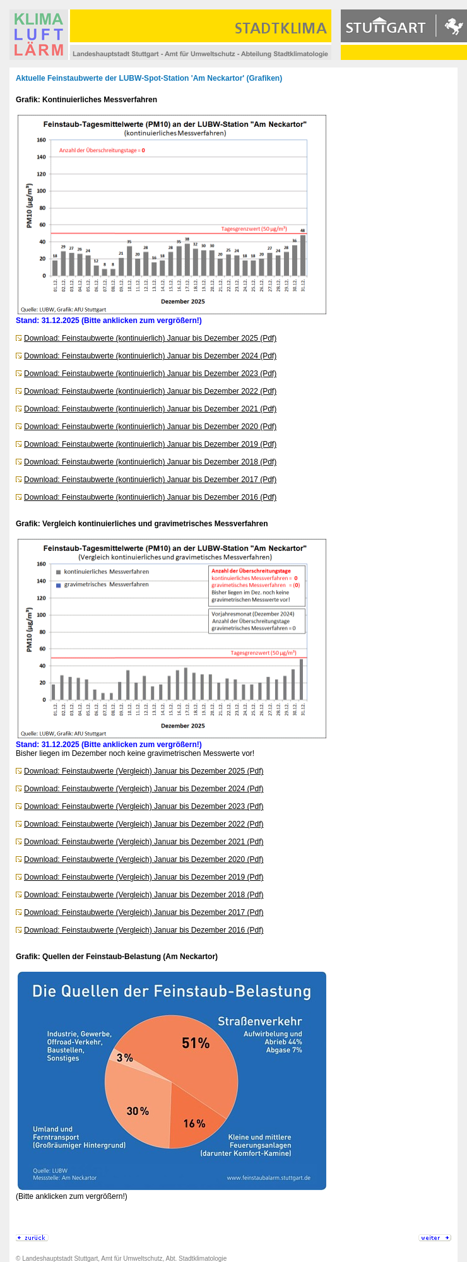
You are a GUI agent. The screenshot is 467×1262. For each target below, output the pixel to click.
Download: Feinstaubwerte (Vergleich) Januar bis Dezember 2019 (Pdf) (144, 877)
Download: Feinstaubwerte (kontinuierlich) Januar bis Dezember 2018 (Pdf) (150, 461)
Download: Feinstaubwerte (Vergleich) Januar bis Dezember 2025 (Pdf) (144, 771)
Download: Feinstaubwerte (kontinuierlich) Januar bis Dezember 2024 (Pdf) (150, 355)
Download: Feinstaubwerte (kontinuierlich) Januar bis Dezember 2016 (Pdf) (150, 497)
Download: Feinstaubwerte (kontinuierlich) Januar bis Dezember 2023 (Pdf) (150, 373)
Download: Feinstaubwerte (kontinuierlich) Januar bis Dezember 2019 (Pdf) (150, 444)
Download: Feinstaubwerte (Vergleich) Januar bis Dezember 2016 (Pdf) (144, 930)
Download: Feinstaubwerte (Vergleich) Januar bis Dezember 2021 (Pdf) (144, 841)
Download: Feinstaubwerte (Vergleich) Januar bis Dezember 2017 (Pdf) (144, 912)
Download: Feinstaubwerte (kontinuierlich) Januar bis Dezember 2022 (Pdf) (150, 391)
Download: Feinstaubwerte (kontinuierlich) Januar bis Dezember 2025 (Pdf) (150, 338)
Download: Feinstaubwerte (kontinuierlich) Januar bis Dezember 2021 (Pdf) (150, 408)
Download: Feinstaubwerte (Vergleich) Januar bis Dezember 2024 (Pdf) (144, 788)
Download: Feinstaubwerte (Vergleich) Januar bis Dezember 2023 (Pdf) (144, 806)
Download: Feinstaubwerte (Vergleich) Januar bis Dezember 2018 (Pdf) (144, 894)
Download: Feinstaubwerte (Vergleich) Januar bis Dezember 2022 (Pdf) (144, 824)
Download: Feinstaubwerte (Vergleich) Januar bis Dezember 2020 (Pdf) (144, 859)
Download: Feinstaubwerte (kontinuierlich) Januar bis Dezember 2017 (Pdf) (150, 479)
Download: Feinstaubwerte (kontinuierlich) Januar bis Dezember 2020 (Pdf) (150, 426)
